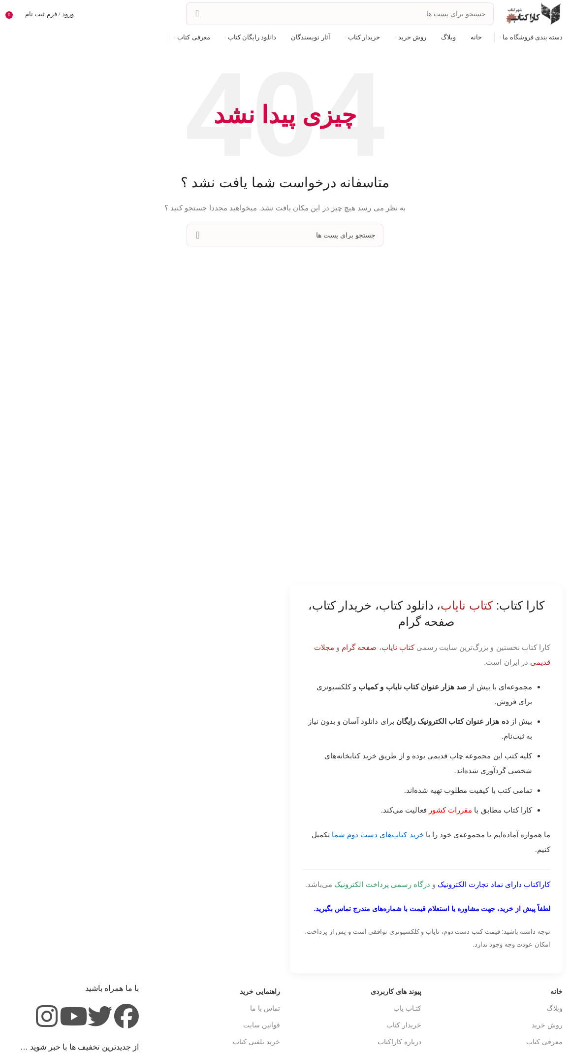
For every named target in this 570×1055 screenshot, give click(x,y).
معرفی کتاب (544, 1042)
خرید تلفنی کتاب (256, 1042)
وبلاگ (555, 1008)
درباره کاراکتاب (399, 1042)
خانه (556, 991)
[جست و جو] (340, 13)
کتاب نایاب (397, 647)
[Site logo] (533, 13)
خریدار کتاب (403, 1025)
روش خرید (547, 1025)
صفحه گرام (359, 647)
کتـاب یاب (407, 1008)
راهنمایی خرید (260, 991)
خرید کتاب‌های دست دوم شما (378, 834)
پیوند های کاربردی (396, 991)
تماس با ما (265, 1008)
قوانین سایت (261, 1025)
